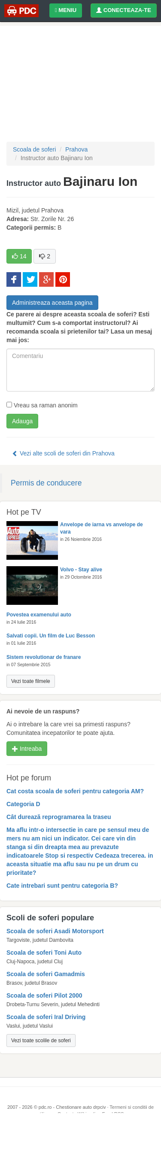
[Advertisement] (80, 1134)
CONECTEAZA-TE (123, 10)
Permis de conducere (46, 483)
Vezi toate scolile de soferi (41, 1041)
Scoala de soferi (34, 149)
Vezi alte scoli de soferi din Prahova (63, 453)
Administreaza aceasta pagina (52, 302)
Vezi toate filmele (30, 681)
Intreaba (27, 748)
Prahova (76, 149)
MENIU (65, 10)
